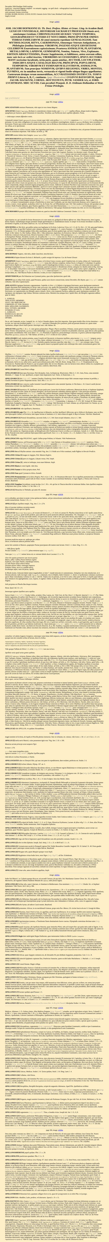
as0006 (57, 94)
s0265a (57, 875)
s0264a (60, 632)
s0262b (57, 216)
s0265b (60, 1008)
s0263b (60, 494)
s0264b (57, 733)
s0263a (57, 351)
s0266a (60, 1130)
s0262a (60, 102)
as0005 (57, 22)
